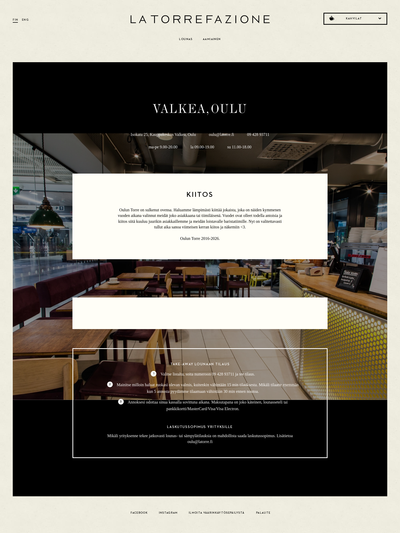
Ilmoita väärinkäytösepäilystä (216, 512)
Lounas (186, 39)
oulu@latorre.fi (221, 134)
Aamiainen (212, 39)
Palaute (263, 512)
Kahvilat (355, 18)
